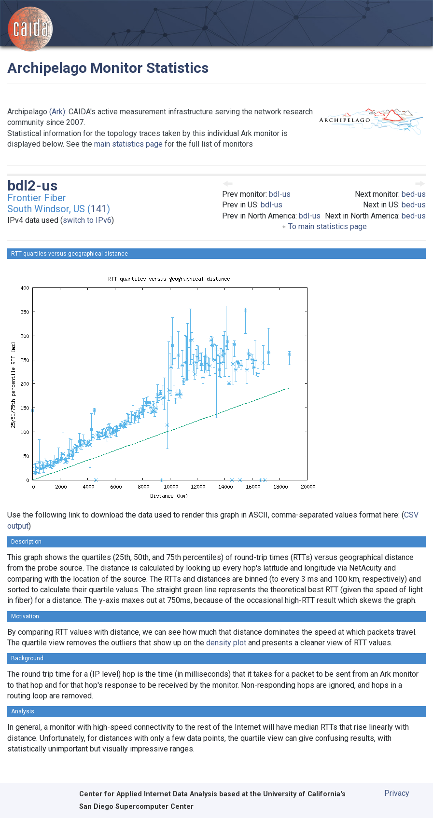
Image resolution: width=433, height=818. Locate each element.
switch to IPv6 (87, 220)
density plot (226, 642)
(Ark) (57, 111)
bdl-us (280, 194)
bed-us (414, 194)
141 (99, 209)
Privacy (396, 793)
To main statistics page (324, 226)
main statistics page (128, 144)
